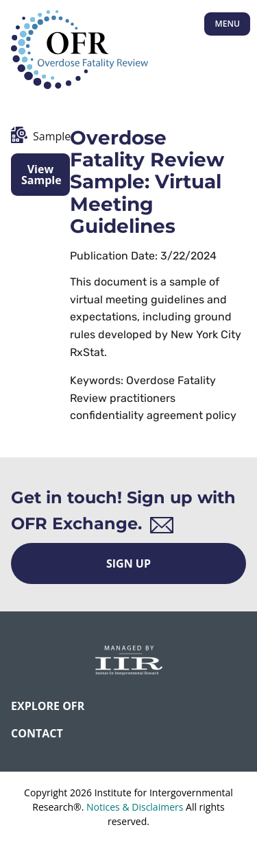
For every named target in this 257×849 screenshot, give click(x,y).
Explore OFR (47, 705)
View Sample (41, 175)
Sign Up (128, 563)
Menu (227, 23)
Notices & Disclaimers (134, 806)
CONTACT (37, 733)
